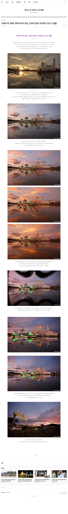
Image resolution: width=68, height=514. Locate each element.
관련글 (2, 484)
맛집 (29, 2)
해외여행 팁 (18, 2)
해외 (12, 2)
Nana (36, 512)
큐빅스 (8, 509)
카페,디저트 (35, 2)
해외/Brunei (3, 20)
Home (7, 2)
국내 (25, 2)
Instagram (3, 509)
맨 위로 (3, 503)
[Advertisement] (34, 456)
